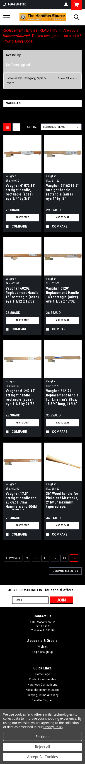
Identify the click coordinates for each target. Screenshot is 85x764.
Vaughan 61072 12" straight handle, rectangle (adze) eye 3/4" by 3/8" (21, 192)
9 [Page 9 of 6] (27, 558)
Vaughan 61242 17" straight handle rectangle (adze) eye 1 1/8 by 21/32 (21, 397)
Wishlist (42, 646)
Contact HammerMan (42, 679)
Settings (42, 736)
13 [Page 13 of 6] (64, 558)
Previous (12, 558)
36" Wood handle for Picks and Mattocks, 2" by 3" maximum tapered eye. (62, 500)
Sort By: (32, 126)
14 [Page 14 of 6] (73, 558)
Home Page (42, 674)
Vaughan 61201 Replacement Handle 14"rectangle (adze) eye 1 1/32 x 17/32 (62, 294)
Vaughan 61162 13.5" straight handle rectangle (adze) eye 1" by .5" (62, 192)
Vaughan (11, 176)
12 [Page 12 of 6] (54, 558)
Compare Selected (65, 571)
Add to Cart (22, 217)
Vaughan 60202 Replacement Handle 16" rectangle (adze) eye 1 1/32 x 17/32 (22, 294)
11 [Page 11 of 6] (45, 558)
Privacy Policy (53, 727)
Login (35, 652)
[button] (42, 81)
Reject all (42, 746)
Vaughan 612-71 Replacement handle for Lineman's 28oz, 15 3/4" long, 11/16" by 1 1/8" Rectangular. (62, 398)
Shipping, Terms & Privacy (42, 695)
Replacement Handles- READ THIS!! (31, 30)
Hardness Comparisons (42, 684)
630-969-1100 (14, 4)
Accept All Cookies (42, 756)
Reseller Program (42, 700)
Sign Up (48, 652)
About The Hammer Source (42, 689)
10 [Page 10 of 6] (35, 558)
